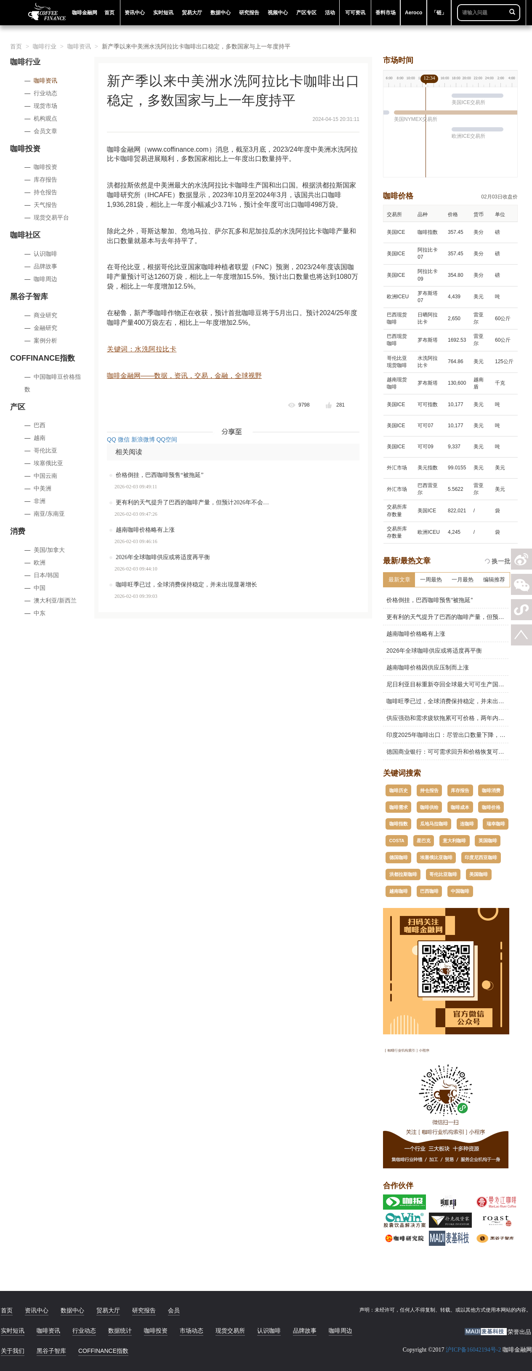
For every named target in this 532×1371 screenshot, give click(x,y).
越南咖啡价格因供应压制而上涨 (426, 667)
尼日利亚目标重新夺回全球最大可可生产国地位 (446, 684)
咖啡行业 (44, 46)
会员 (174, 1310)
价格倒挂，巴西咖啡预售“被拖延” (159, 475)
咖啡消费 (491, 790)
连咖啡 (467, 823)
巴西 (39, 425)
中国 (39, 587)
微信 (124, 439)
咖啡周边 (45, 279)
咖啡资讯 (79, 46)
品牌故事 (45, 266)
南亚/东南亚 (49, 513)
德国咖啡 (398, 857)
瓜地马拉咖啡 (434, 823)
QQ (111, 439)
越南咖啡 (398, 891)
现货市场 (45, 105)
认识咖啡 (45, 253)
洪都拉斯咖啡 (403, 874)
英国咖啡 (488, 840)
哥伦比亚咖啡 (443, 874)
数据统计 (120, 1330)
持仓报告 (45, 192)
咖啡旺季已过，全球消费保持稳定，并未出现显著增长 (186, 584)
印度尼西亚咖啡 (481, 857)
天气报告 (45, 204)
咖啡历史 (398, 790)
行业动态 (45, 93)
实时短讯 (12, 1330)
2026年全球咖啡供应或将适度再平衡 (163, 557)
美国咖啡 (478, 874)
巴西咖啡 (429, 891)
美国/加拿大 (49, 549)
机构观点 (45, 118)
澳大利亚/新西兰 (55, 600)
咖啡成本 (460, 807)
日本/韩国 (46, 575)
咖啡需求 (398, 807)
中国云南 (45, 475)
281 (340, 405)
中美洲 (42, 488)
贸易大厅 (108, 1310)
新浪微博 (143, 439)
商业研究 (45, 315)
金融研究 (45, 327)
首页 (16, 46)
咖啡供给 (429, 807)
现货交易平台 (51, 217)
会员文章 (45, 131)
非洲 (39, 501)
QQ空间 (166, 439)
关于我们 (12, 1350)
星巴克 (424, 840)
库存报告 (45, 179)
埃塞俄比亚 (48, 463)
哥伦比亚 (45, 450)
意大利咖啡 (454, 840)
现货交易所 (230, 1330)
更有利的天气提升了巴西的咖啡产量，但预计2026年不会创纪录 (198, 502)
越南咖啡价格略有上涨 (145, 530)
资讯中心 (36, 1310)
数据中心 (72, 1310)
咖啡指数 (398, 823)
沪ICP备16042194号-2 (473, 1350)
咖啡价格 (491, 807)
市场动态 (191, 1330)
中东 (39, 613)
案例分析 (45, 340)
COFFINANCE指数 (103, 1350)
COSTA (396, 840)
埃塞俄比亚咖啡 (436, 857)
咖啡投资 (45, 166)
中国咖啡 (460, 891)
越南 (39, 437)
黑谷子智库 (51, 1350)
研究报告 (144, 1310)
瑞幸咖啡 (496, 823)
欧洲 (39, 562)
